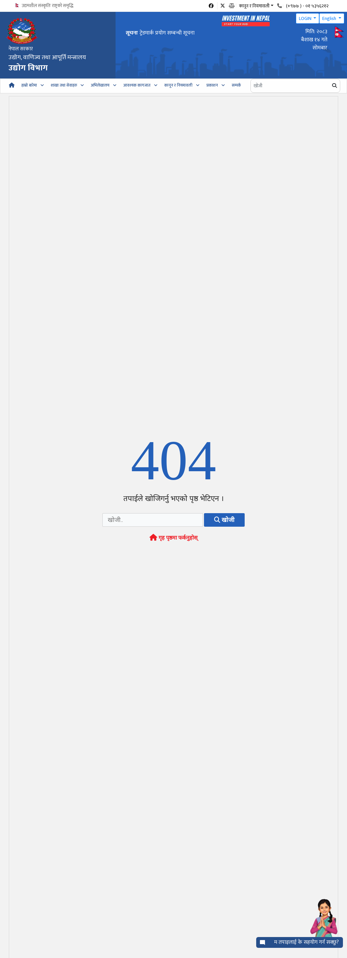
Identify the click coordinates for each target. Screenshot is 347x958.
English (329, 18)
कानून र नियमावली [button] (254, 5)
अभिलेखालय (100, 85)
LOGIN (305, 18)
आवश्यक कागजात (136, 85)
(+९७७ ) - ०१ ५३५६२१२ (307, 5)
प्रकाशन (212, 85)
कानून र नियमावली (178, 85)
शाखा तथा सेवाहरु (64, 85)
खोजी (224, 519)
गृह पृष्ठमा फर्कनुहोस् (173, 537)
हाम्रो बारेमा (29, 85)
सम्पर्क (236, 85)
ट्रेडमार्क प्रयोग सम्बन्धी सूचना (167, 33)
